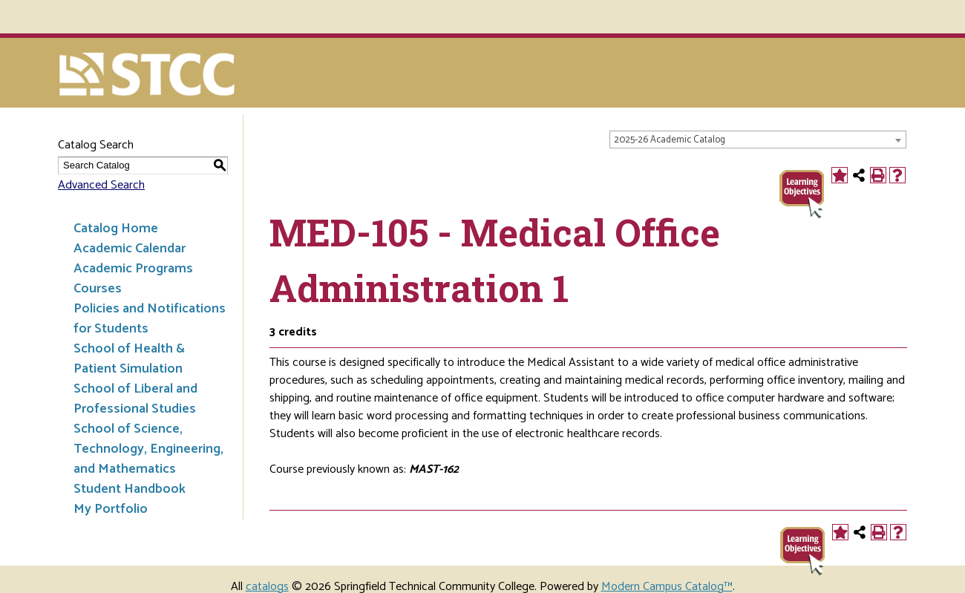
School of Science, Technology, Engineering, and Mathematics (148, 449)
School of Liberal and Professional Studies (135, 399)
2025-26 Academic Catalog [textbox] (669, 140)
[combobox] (757, 139)
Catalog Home (115, 228)
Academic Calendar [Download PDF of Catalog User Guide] (129, 248)
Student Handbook (129, 489)
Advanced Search (101, 185)
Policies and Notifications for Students (149, 319)
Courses (97, 289)
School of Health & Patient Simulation (129, 359)
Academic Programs (133, 269)
